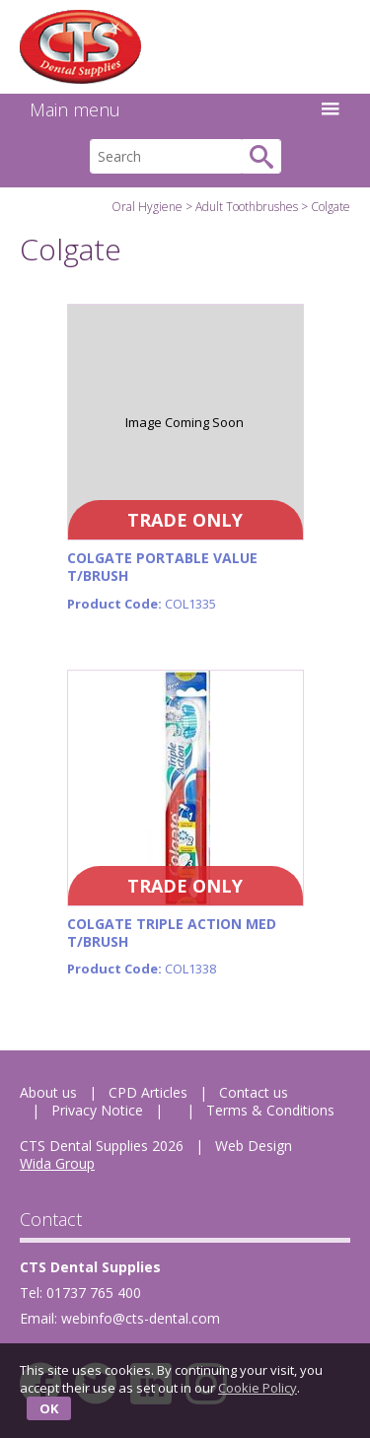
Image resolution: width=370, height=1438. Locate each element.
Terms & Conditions (270, 1110)
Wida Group (57, 1163)
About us (48, 1092)
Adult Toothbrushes (246, 206)
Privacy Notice (97, 1110)
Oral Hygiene (147, 206)
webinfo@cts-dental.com (140, 1318)
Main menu (185, 109)
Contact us (253, 1092)
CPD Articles (148, 1092)
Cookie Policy (257, 1388)
